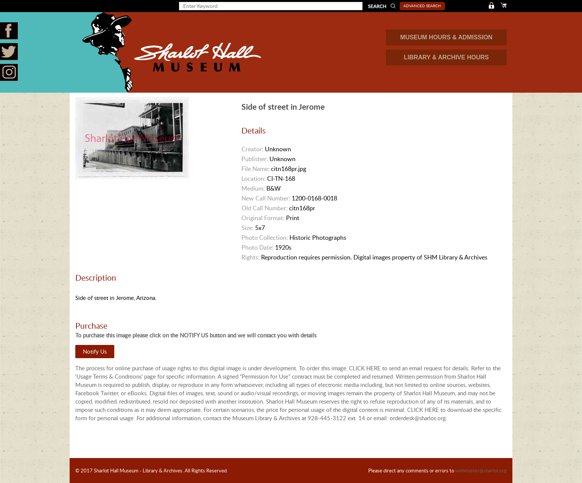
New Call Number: (265, 198)
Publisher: (254, 159)
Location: (253, 178)
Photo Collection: (264, 237)
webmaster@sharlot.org (481, 470)
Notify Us (95, 351)
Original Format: (263, 218)
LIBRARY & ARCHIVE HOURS (446, 57)
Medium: (253, 188)
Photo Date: (257, 247)
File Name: (255, 169)
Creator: (252, 149)
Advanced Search (422, 5)
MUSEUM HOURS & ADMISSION (446, 37)
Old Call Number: (264, 208)
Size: (247, 228)
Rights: (250, 257)
